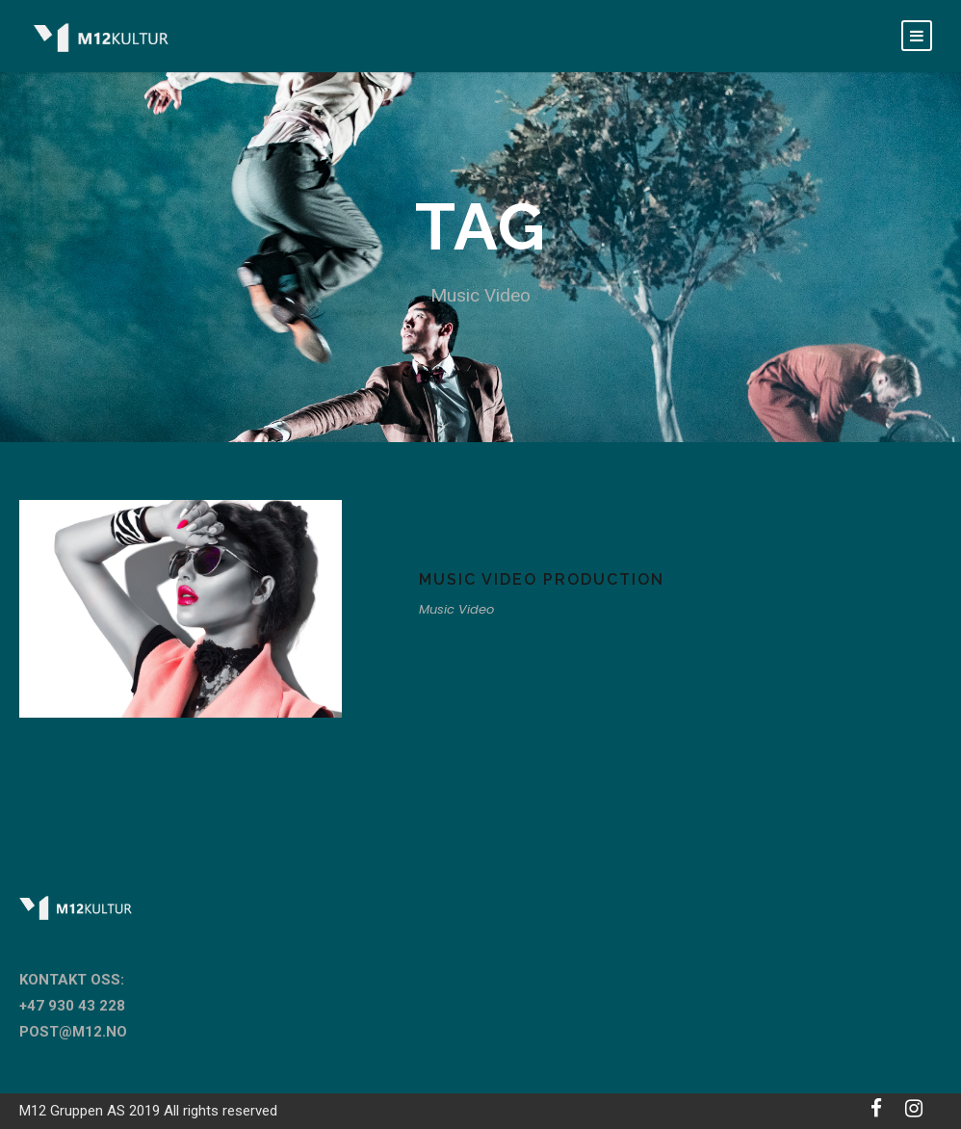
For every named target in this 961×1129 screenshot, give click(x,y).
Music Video (456, 609)
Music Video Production (541, 579)
